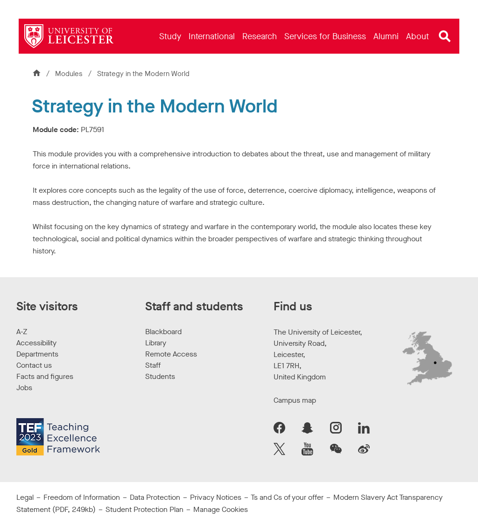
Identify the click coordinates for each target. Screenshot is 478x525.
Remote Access (171, 354)
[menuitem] (170, 36)
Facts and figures (44, 376)
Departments (37, 354)
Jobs (24, 387)
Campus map (295, 400)
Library (155, 343)
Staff (153, 365)
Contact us (34, 365)
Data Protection (155, 497)
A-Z (21, 331)
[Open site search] (445, 36)
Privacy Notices (215, 497)
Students (160, 376)
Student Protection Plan (144, 509)
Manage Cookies (220, 509)
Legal (25, 497)
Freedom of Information (81, 497)
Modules (69, 73)
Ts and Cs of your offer (287, 497)
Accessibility (36, 343)
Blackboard (163, 331)
